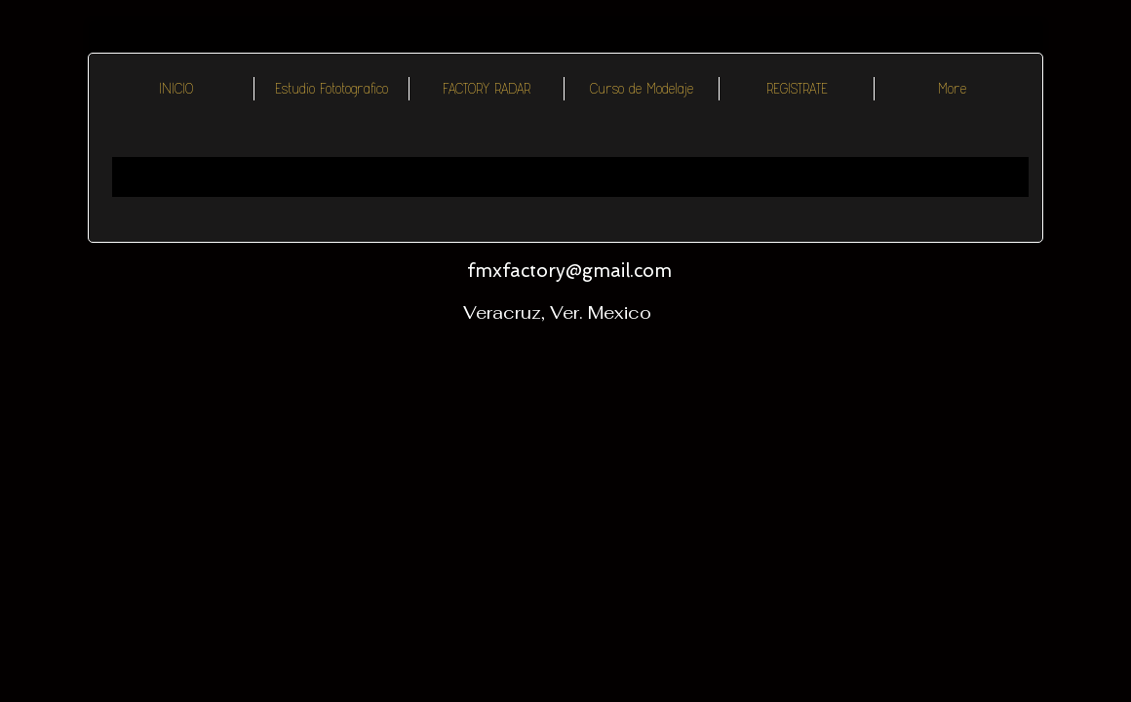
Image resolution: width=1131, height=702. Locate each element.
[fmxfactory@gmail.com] (569, 271)
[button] (487, 88)
